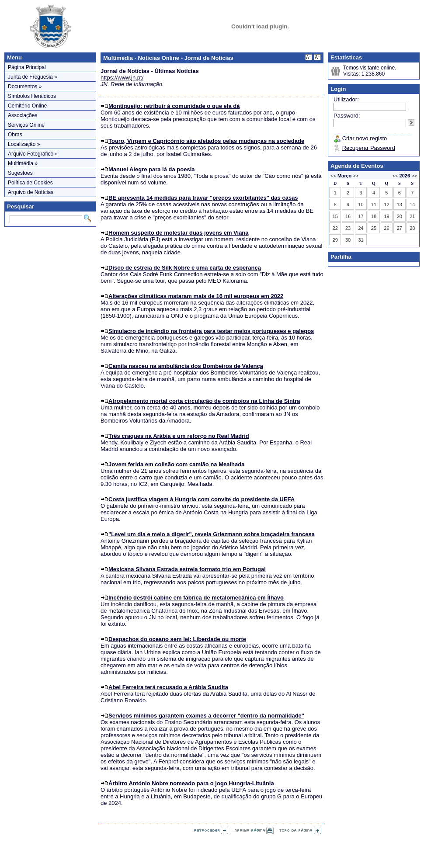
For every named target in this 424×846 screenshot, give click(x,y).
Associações (22, 115)
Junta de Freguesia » (32, 77)
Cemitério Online (27, 106)
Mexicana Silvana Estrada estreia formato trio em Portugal (187, 569)
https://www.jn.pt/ (122, 77)
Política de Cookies (30, 183)
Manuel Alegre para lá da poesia (151, 169)
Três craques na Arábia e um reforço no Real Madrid (178, 436)
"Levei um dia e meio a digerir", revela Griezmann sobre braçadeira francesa (211, 534)
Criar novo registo (364, 138)
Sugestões (20, 173)
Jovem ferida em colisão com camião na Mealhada (176, 464)
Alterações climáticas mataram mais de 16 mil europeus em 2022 (195, 296)
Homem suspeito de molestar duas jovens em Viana (178, 232)
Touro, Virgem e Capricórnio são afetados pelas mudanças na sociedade (206, 141)
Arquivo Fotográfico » (33, 154)
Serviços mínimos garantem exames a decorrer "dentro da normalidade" (206, 715)
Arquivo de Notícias (30, 192)
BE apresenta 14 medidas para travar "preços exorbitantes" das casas (203, 197)
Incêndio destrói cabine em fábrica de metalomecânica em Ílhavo (196, 597)
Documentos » (25, 86)
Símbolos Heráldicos (32, 96)
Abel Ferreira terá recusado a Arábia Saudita (168, 687)
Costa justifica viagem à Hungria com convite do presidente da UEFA (201, 499)
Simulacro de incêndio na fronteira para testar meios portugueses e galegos (211, 331)
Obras (15, 135)
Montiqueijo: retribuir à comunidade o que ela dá (174, 106)
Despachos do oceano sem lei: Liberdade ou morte (177, 639)
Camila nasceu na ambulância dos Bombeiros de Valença (185, 366)
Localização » (24, 144)
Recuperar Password (368, 148)
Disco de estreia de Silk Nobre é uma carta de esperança (184, 267)
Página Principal (27, 67)
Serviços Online (26, 125)
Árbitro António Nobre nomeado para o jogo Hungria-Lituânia (191, 783)
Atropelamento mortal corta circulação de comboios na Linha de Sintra (204, 401)
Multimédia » (23, 163)
